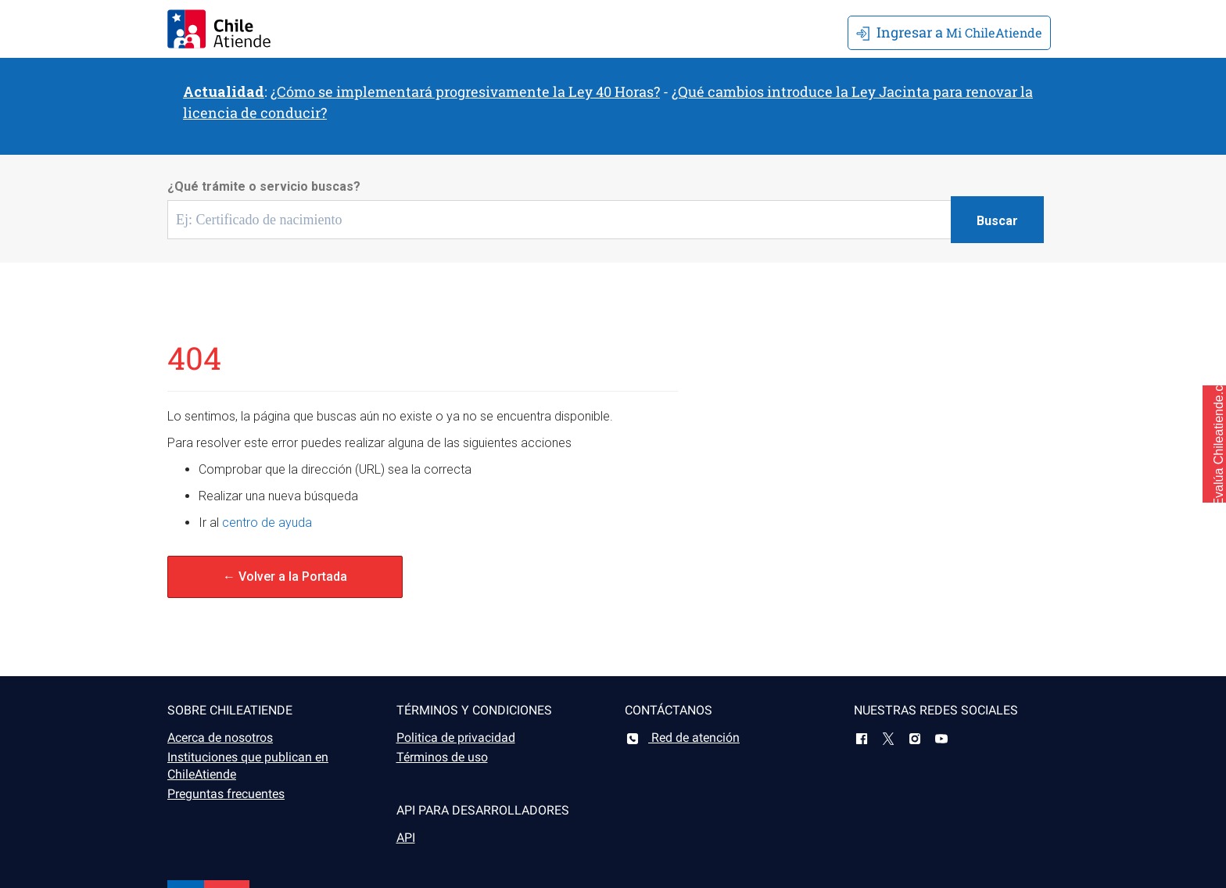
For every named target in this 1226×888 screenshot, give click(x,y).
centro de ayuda (267, 522)
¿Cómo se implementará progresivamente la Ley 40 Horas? (465, 91)
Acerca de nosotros (220, 737)
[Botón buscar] (997, 219)
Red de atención (682, 737)
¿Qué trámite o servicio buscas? (263, 186)
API (405, 837)
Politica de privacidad (455, 737)
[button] (1214, 444)
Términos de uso (442, 757)
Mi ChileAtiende (949, 32)
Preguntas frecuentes (226, 793)
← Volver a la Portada (285, 576)
